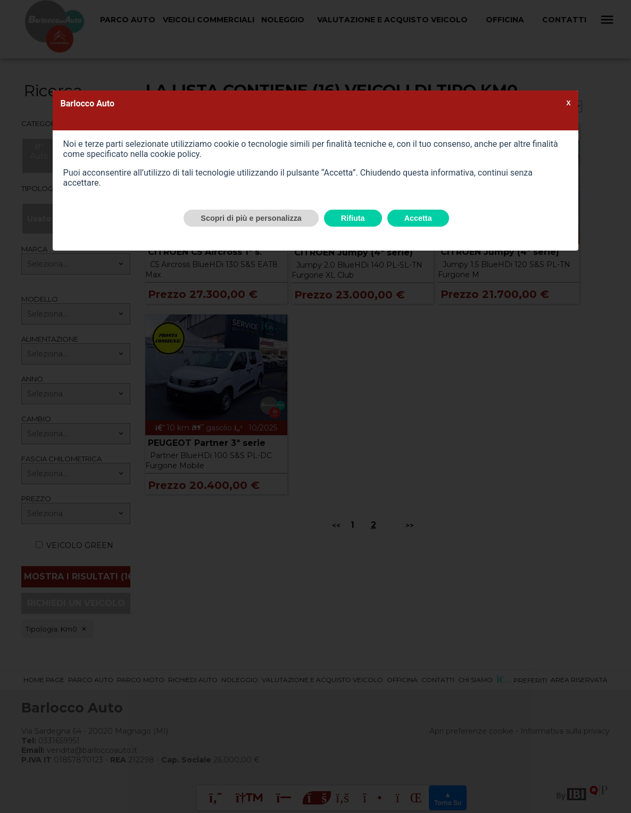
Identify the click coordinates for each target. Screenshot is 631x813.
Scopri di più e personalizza (251, 218)
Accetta (418, 218)
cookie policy (174, 154)
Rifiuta (353, 218)
